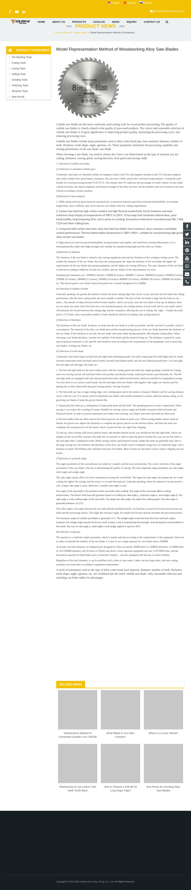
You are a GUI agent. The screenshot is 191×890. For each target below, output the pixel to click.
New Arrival (18, 105)
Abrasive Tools (20, 99)
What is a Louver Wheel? (163, 741)
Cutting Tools (19, 71)
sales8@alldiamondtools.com (169, 11)
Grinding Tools (19, 88)
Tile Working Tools (22, 66)
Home (58, 41)
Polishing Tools (20, 94)
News (67, 41)
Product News (95, 35)
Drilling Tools (19, 83)
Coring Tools (18, 77)
